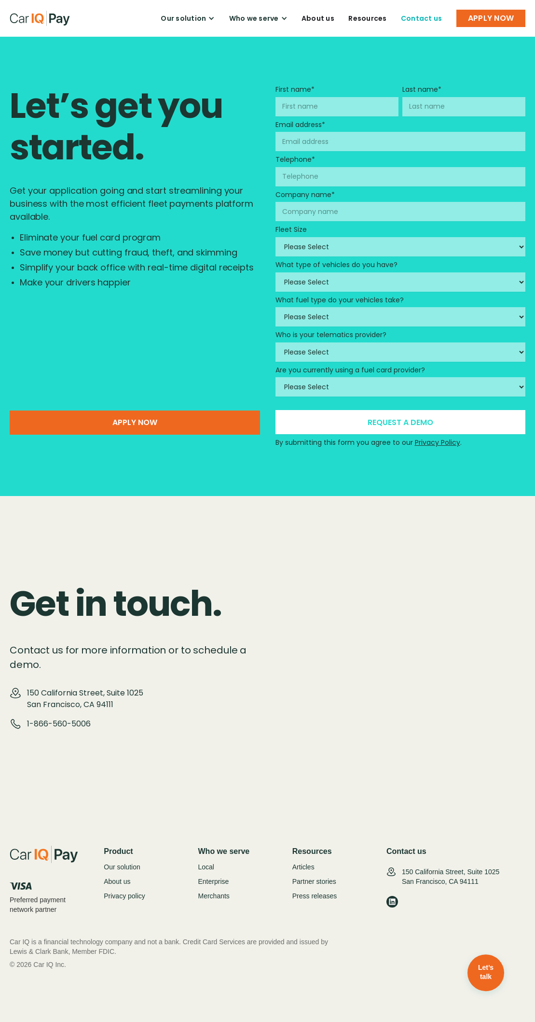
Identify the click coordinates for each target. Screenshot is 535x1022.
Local (206, 867)
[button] (188, 18)
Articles (303, 867)
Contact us (421, 18)
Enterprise (213, 881)
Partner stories (314, 881)
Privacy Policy (437, 442)
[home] (40, 18)
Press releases (314, 896)
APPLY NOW (491, 18)
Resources (367, 18)
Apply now (134, 422)
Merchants (214, 896)
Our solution (122, 867)
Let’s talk (486, 972)
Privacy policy (124, 896)
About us (318, 18)
